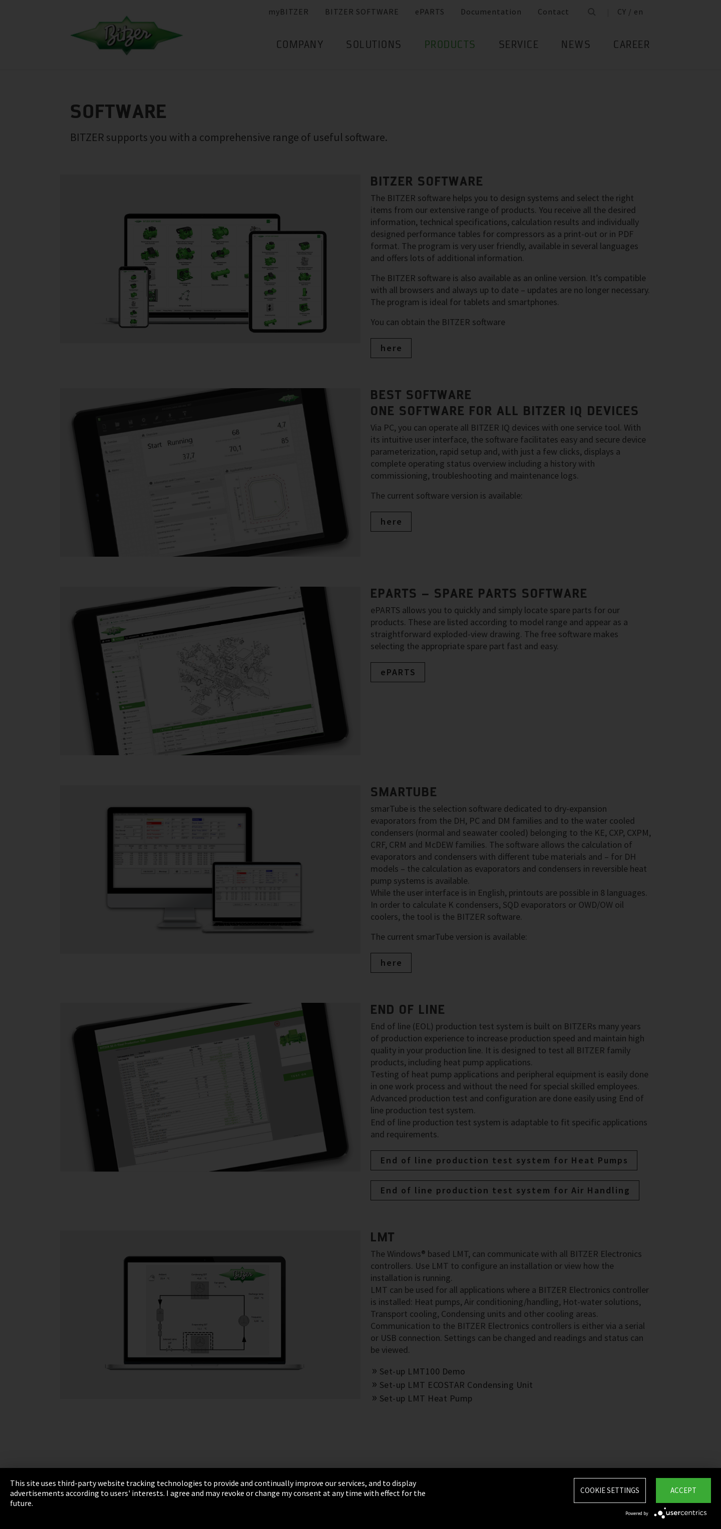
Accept (683, 1490)
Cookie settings (609, 1490)
